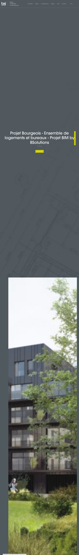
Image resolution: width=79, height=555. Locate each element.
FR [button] (71, 3)
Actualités (30, 3)
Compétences (44, 3)
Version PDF (40, 151)
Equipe (52, 3)
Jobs (58, 3)
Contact (64, 3)
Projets (36, 3)
